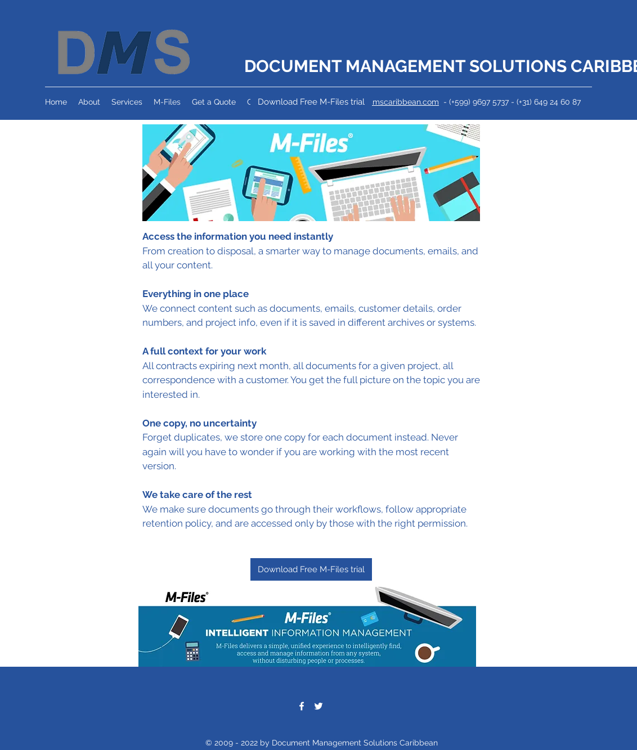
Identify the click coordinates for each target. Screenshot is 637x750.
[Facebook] (301, 706)
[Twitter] (318, 706)
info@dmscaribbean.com (393, 101)
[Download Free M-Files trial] (311, 102)
